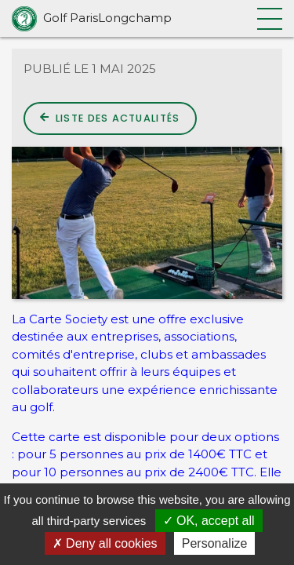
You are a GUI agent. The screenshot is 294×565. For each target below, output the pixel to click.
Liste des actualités (110, 118)
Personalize (215, 543)
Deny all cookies (105, 543)
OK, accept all (209, 520)
